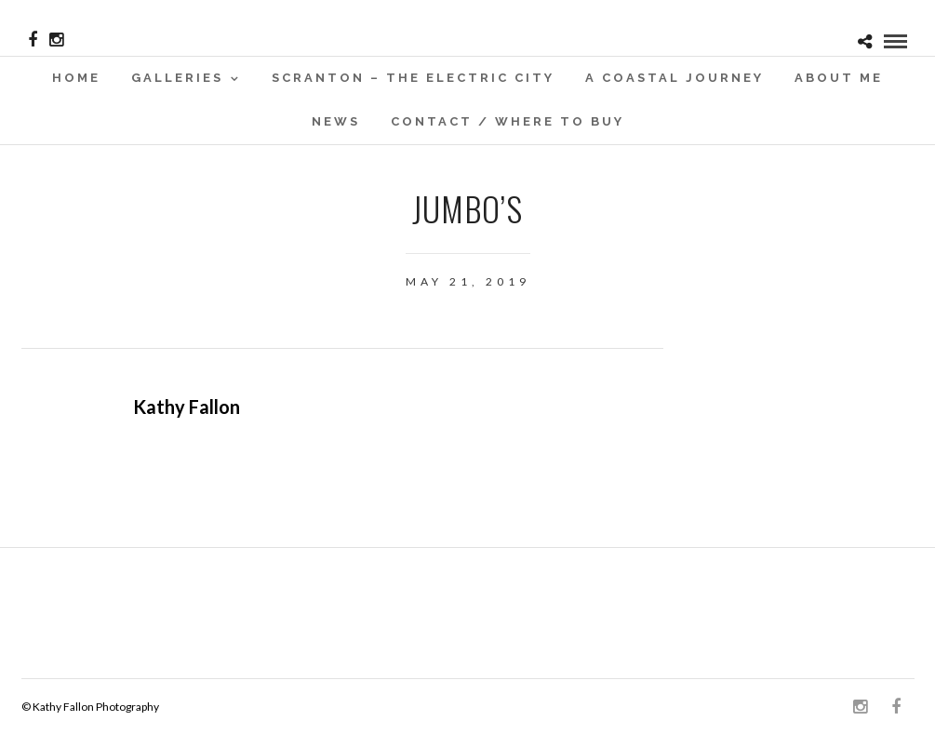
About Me (839, 78)
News (336, 121)
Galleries (177, 78)
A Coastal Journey (674, 78)
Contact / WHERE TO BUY (507, 121)
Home (76, 78)
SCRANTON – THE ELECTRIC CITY (413, 78)
